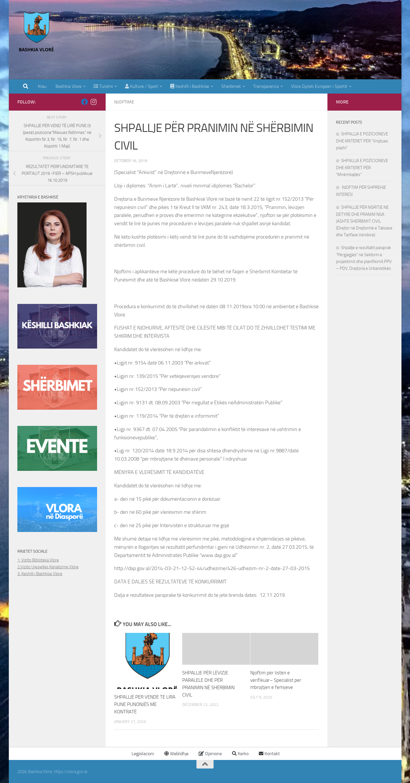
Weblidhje (176, 753)
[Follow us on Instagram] (93, 101)
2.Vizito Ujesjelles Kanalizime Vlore (48, 566)
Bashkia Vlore (67, 86)
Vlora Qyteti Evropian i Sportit (319, 86)
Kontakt (269, 753)
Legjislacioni (142, 753)
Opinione (210, 753)
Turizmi (103, 86)
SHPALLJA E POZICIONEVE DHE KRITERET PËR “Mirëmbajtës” (362, 167)
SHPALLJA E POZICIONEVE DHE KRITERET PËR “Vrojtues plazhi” (362, 140)
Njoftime (124, 102)
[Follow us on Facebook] (84, 101)
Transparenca (266, 86)
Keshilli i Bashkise (189, 86)
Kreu (42, 86)
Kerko (240, 753)
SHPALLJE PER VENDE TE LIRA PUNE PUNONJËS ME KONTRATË (144, 704)
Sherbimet (231, 86)
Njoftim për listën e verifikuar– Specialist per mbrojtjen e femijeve (275, 680)
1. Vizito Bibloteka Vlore (38, 560)
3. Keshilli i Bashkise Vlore (39, 573)
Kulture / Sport (141, 86)
